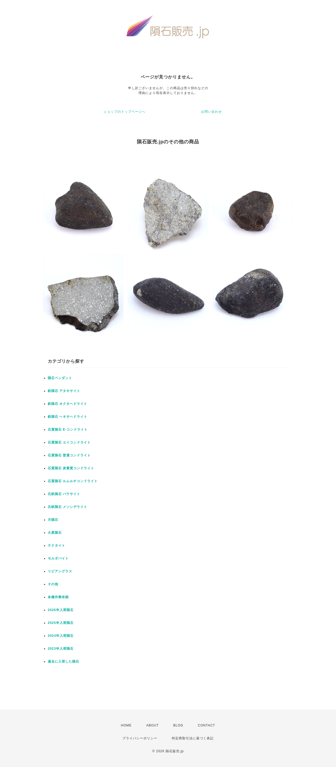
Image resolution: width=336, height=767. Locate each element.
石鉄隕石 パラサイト (64, 494)
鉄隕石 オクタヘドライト (67, 404)
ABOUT (152, 725)
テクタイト (56, 545)
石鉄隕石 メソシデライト (67, 507)
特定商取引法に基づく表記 (193, 738)
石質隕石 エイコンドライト (69, 442)
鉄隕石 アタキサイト (64, 391)
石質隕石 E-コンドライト (67, 429)
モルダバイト (58, 558)
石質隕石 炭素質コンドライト (71, 468)
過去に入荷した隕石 (63, 661)
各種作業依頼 (58, 597)
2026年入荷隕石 (61, 610)
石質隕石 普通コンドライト (69, 455)
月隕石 (53, 520)
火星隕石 (55, 533)
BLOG (178, 725)
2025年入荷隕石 (61, 623)
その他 (53, 584)
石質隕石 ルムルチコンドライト (73, 481)
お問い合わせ (211, 112)
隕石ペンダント (60, 378)
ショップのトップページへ (124, 112)
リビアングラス (60, 571)
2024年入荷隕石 (61, 636)
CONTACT (206, 725)
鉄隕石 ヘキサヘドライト (67, 417)
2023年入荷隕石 (61, 648)
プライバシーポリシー (139, 738)
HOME (126, 725)
